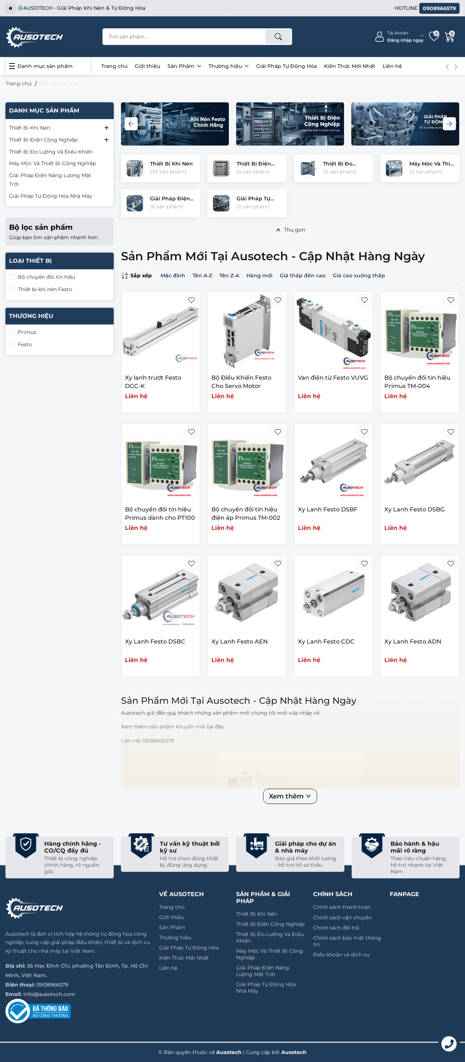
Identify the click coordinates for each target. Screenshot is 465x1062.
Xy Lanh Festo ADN (412, 641)
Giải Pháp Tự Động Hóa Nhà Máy (50, 196)
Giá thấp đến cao (303, 275)
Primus (27, 332)
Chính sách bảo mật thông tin (347, 941)
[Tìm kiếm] (278, 36)
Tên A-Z (202, 275)
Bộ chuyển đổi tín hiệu (46, 277)
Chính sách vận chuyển (342, 917)
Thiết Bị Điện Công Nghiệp (43, 139)
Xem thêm (290, 796)
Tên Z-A (229, 275)
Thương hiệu (229, 66)
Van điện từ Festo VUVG (333, 377)
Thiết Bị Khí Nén (29, 127)
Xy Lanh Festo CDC (326, 641)
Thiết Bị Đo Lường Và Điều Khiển (51, 151)
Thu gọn (290, 229)
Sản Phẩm (184, 66)
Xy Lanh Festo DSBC (155, 641)
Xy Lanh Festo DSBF (327, 509)
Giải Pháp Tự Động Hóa (286, 66)
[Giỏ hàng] (450, 37)
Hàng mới (259, 275)
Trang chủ (114, 66)
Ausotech (294, 1052)
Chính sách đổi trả (336, 927)
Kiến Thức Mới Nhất (349, 66)
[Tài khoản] (399, 36)
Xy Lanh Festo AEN (239, 641)
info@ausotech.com (49, 994)
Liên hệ (392, 66)
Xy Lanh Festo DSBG (414, 509)
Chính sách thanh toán (342, 907)
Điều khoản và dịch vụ (341, 954)
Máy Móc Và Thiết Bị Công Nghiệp (52, 163)
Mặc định (173, 275)
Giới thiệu (147, 66)
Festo (25, 344)
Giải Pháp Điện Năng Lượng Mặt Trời (50, 179)
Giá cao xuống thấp (359, 275)
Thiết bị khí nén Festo (45, 289)
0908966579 (52, 984)
